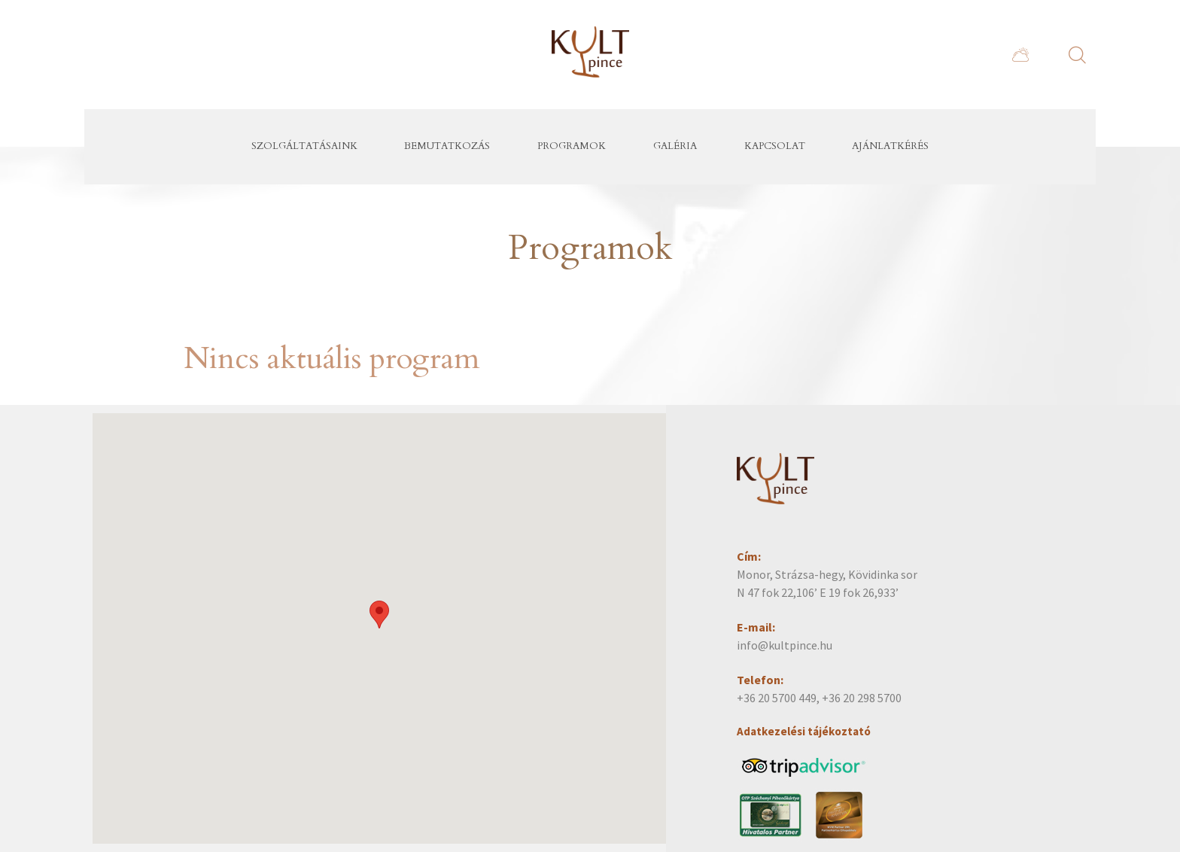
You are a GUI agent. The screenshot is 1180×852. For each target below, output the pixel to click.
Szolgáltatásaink (304, 146)
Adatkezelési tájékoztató (804, 731)
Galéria (675, 146)
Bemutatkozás (447, 146)
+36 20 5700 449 (777, 697)
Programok (571, 146)
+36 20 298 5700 (862, 697)
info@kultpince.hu (784, 645)
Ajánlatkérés (890, 146)
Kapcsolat (774, 146)
